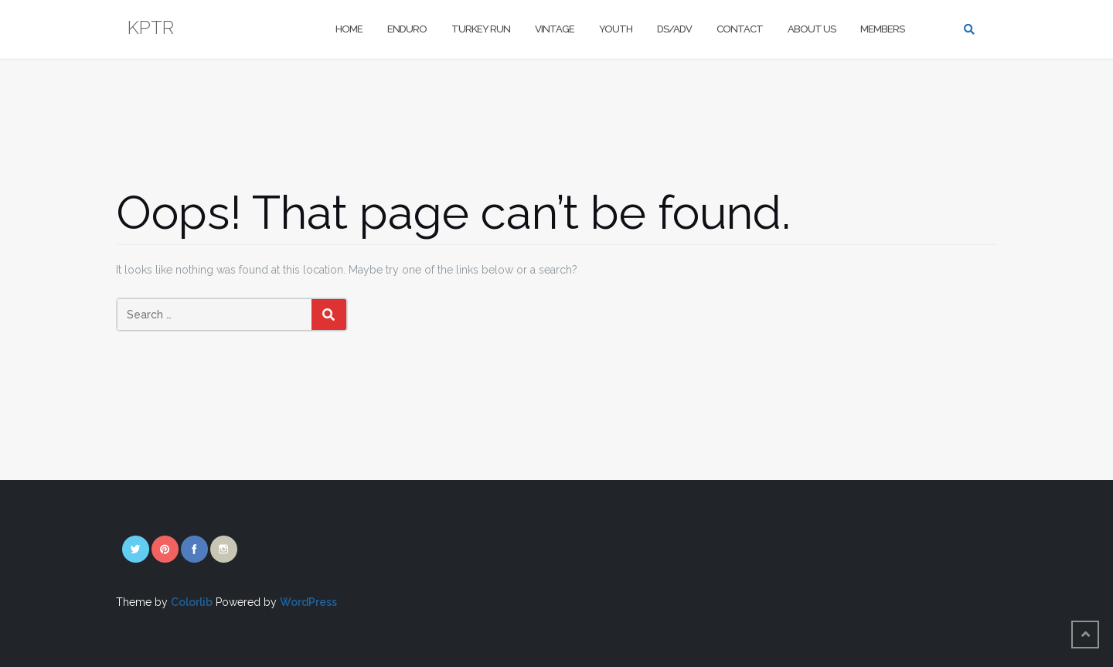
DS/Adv (674, 29)
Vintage (554, 29)
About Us (812, 29)
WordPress (308, 602)
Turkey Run (480, 29)
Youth (615, 29)
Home (348, 29)
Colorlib (192, 602)
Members (882, 29)
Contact (739, 29)
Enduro (407, 29)
